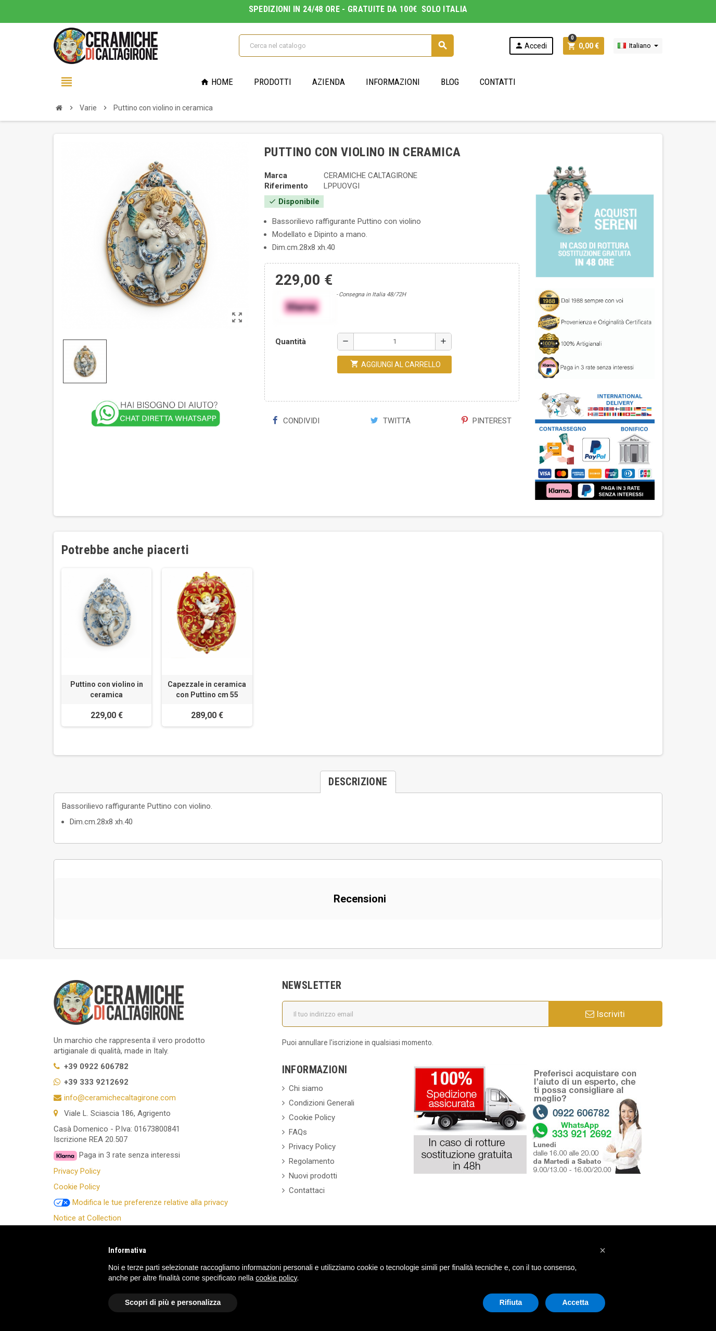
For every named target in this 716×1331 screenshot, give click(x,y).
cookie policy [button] (276, 1278)
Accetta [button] (575, 1302)
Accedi (531, 45)
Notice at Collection (87, 1218)
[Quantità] (394, 341)
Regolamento (312, 1161)
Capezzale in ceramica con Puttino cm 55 (207, 689)
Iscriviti (605, 1014)
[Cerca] (346, 45)
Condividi (295, 420)
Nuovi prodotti (313, 1176)
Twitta (390, 420)
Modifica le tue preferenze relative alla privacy (141, 1202)
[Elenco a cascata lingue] (637, 46)
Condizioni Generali (321, 1103)
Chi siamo (306, 1088)
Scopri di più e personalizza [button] (173, 1302)
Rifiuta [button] (511, 1302)
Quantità (290, 341)
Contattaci (307, 1190)
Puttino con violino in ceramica (106, 689)
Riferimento (286, 186)
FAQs (298, 1132)
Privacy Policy (77, 1171)
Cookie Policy (77, 1186)
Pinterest (487, 420)
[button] (54, 930)
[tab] (357, 782)
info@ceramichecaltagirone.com (120, 1097)
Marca (275, 175)
